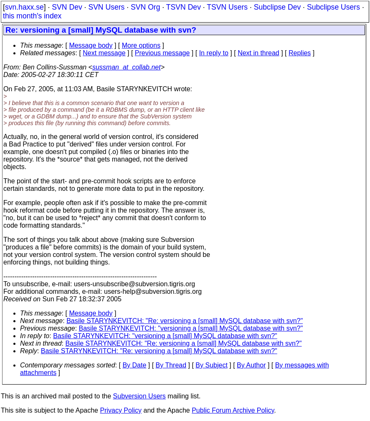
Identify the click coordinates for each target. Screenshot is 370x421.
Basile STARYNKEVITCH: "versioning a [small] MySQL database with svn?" (191, 328)
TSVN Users (227, 7)
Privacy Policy (121, 410)
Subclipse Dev (277, 7)
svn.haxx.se (24, 7)
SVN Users (106, 7)
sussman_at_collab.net (126, 67)
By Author (251, 365)
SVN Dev (67, 7)
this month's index (32, 16)
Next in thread (258, 52)
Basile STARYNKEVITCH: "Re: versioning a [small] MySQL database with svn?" (184, 320)
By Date (134, 365)
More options (141, 45)
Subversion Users (139, 396)
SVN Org (145, 7)
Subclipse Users (333, 7)
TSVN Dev (183, 7)
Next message (104, 52)
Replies (300, 52)
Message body (90, 45)
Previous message (162, 52)
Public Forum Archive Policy (233, 410)
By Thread (171, 365)
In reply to (213, 52)
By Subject (211, 365)
